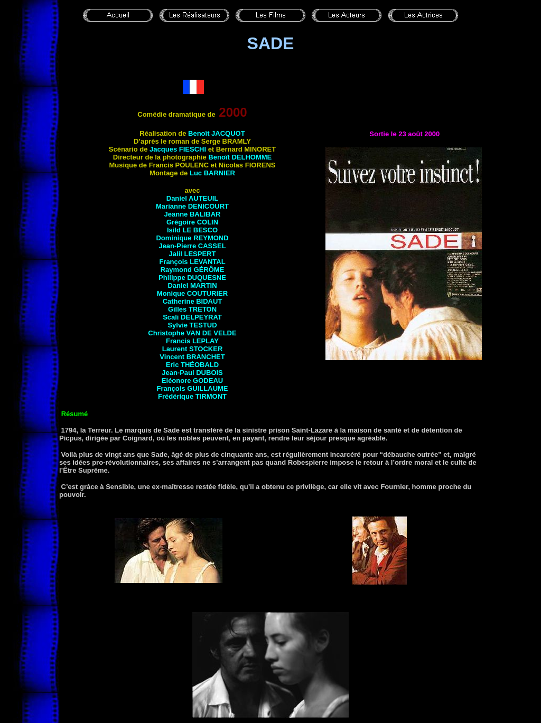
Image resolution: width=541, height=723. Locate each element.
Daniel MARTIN (192, 285)
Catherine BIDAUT (192, 301)
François (192, 262)
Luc (212, 173)
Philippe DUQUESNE (192, 277)
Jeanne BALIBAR (192, 214)
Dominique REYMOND (192, 238)
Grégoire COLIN (192, 222)
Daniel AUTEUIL (192, 198)
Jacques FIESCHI (178, 149)
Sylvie (192, 325)
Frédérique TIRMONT (192, 396)
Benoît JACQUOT (216, 133)
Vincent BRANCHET (192, 357)
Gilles (192, 309)
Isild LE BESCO (192, 230)
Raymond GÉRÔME (193, 270)
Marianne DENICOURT (192, 206)
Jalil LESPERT (192, 254)
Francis (192, 341)
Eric (192, 365)
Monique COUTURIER (192, 293)
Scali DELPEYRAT (192, 317)
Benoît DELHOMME (240, 157)
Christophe (192, 333)
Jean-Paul (192, 373)
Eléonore (192, 380)
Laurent (192, 349)
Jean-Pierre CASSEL (192, 246)
